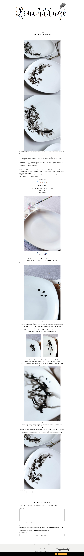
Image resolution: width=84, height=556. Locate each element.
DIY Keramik (42, 32)
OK (56, 554)
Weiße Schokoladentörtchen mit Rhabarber (42, 551)
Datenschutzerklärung (62, 554)
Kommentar (22, 508)
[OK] (82, 554)
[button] (23, 492)
